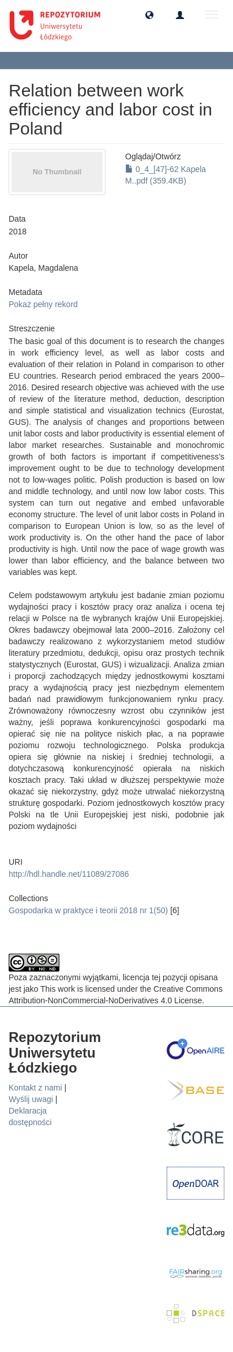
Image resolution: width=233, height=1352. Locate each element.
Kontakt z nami (35, 1087)
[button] (149, 14)
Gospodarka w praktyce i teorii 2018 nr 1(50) (88, 910)
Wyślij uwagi (31, 1099)
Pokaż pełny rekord (43, 304)
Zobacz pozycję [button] (45, 60)
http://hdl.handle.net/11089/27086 (69, 874)
